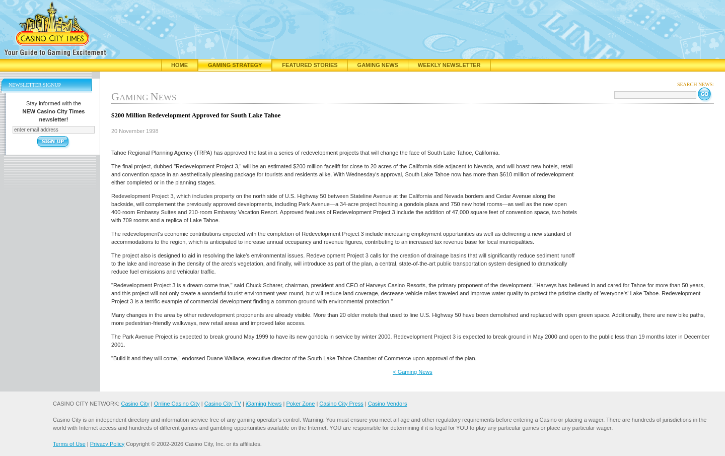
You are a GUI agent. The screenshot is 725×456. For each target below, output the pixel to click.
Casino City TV (222, 404)
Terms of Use (69, 444)
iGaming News (264, 404)
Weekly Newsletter (449, 65)
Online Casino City (177, 404)
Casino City (135, 404)
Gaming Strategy (235, 65)
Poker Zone (300, 404)
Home (179, 65)
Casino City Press (341, 404)
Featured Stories (309, 65)
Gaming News (377, 65)
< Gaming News (412, 372)
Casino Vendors (387, 404)
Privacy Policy (107, 444)
